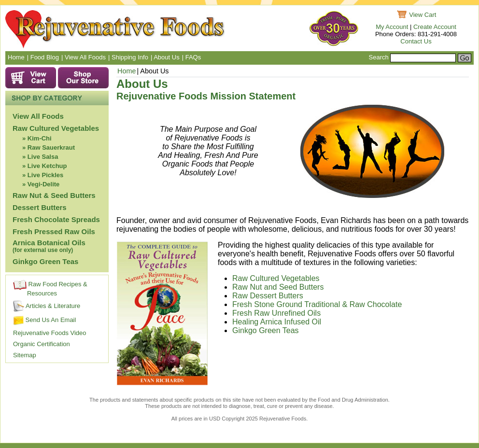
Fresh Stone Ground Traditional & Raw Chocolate (318, 304)
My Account (392, 26)
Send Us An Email (44, 319)
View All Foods (38, 116)
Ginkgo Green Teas (45, 261)
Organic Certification (41, 344)
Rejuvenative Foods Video (49, 332)
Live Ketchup (47, 165)
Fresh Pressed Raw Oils (54, 231)
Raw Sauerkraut (51, 147)
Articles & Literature (46, 305)
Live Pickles (45, 175)
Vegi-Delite (43, 184)
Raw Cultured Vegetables (56, 128)
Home (126, 71)
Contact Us (415, 41)
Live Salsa (43, 156)
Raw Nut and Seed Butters (278, 287)
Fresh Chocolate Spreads (56, 219)
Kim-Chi (40, 138)
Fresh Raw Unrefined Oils (277, 313)
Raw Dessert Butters (267, 296)
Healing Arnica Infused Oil (276, 322)
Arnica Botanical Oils (49, 245)
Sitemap (24, 355)
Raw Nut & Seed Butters (54, 195)
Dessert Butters (40, 207)
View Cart (422, 14)
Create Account (434, 26)
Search (379, 57)
